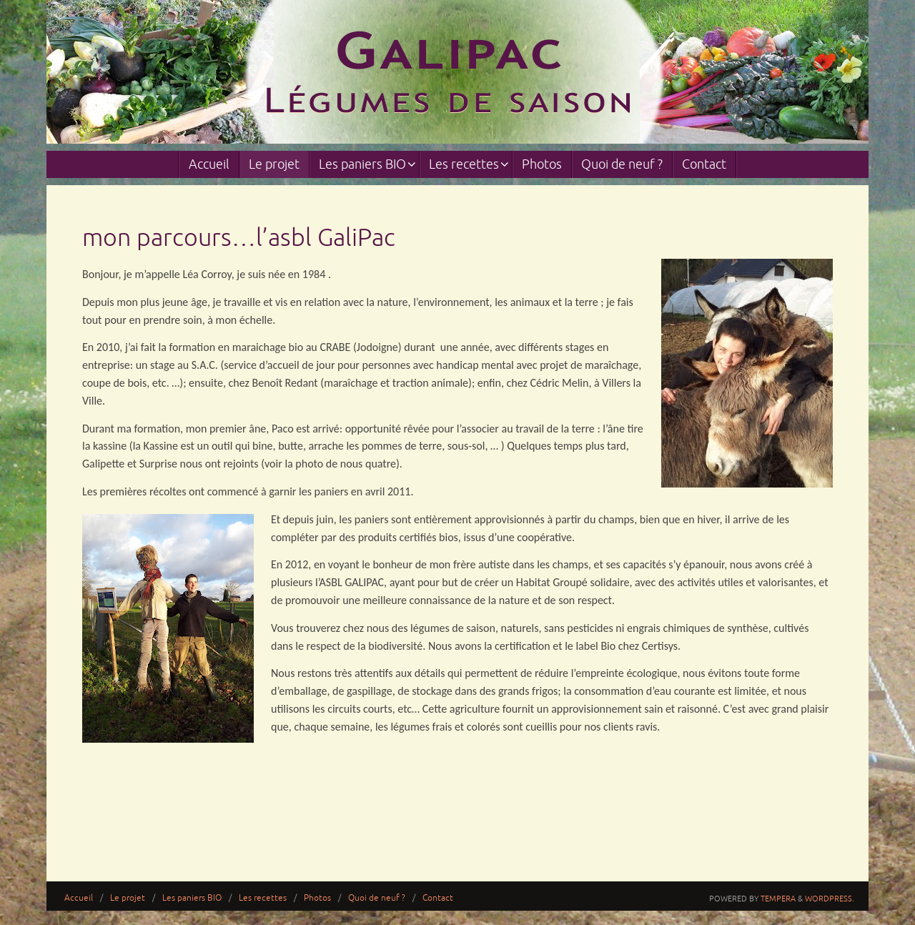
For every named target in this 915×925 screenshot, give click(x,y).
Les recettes (263, 898)
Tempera (778, 899)
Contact (437, 898)
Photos (317, 898)
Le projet (127, 898)
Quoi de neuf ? (376, 898)
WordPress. (829, 899)
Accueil (78, 898)
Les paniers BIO (192, 898)
